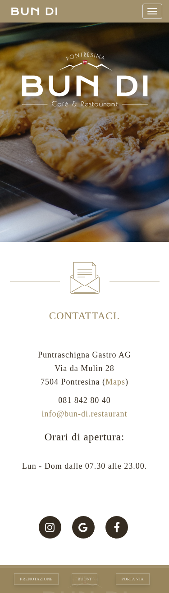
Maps (115, 381)
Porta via (133, 579)
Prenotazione (36, 579)
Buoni (84, 579)
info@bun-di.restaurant (84, 413)
